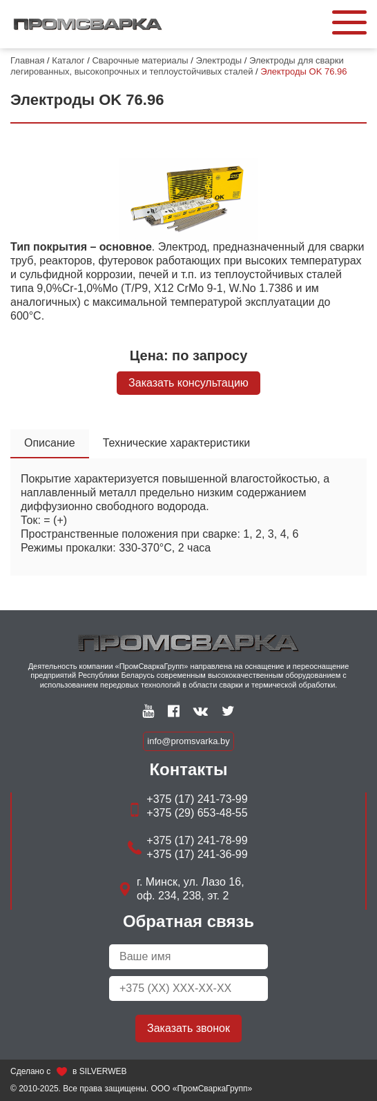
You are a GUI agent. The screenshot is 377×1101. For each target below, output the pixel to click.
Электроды (219, 60)
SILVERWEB (103, 1071)
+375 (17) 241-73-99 (196, 799)
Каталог (68, 60)
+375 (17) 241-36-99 (196, 854)
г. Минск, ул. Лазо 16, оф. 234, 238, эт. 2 (190, 889)
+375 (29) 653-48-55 (196, 813)
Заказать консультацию (188, 383)
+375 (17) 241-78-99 (196, 840)
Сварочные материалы (140, 60)
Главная (27, 60)
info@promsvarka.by (188, 741)
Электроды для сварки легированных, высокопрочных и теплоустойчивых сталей (177, 66)
